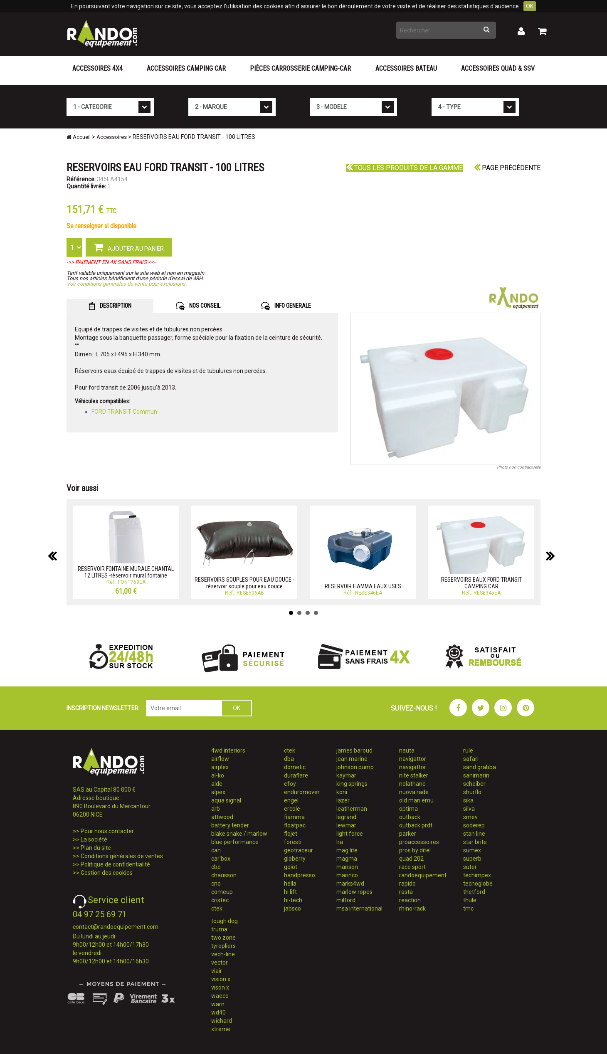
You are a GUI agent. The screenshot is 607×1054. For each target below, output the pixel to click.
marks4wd (350, 883)
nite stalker (413, 775)
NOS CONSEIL (198, 306)
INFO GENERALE (286, 306)
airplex (220, 767)
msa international (359, 908)
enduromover (302, 792)
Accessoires (111, 137)
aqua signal (226, 800)
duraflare (296, 775)
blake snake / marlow (239, 833)
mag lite (347, 850)
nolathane (412, 783)
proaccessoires (419, 842)
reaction (410, 900)
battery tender (230, 825)
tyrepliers (223, 946)
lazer (343, 800)
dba (289, 758)
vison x (220, 987)
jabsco (292, 908)
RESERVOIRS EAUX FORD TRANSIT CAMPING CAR (481, 582)
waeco (220, 995)
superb (472, 858)
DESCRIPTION (110, 306)
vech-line (223, 954)
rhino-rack (412, 908)
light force (349, 833)
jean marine (352, 758)
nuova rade (414, 792)
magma (346, 858)
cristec (220, 900)
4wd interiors (228, 750)
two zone (223, 937)
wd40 (218, 1012)
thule (469, 900)
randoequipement (423, 875)
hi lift (290, 892)
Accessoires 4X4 (97, 68)
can (216, 850)
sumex (472, 850)
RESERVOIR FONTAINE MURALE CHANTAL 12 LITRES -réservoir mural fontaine (126, 571)
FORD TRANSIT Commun (124, 411)
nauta (407, 750)
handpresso (299, 875)
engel (291, 800)
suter (470, 867)
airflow (220, 758)
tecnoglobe (478, 883)
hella (290, 883)
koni (341, 792)
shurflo (472, 792)
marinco (347, 875)
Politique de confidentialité (115, 864)
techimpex (477, 875)
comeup (222, 892)
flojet (290, 833)
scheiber (474, 783)
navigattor (412, 758)
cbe (216, 867)
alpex (218, 792)
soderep (474, 825)
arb (215, 808)
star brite (475, 842)
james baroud (354, 750)
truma (219, 929)
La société (94, 839)
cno (216, 883)
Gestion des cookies (107, 872)
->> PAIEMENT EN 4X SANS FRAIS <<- (111, 262)
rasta (406, 892)
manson (347, 867)
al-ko (217, 775)
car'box (220, 858)
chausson (224, 875)
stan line (474, 833)
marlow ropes (354, 892)
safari (471, 758)
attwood (222, 817)
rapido (407, 883)
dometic (295, 767)
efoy (290, 783)
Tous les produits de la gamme (404, 168)
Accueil (79, 137)
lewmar (346, 825)
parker (407, 833)
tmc (468, 908)
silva (469, 808)
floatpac (295, 825)
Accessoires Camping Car (186, 68)
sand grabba (479, 767)
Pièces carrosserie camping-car (300, 68)
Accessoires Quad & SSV (498, 68)
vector (219, 962)
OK (529, 6)
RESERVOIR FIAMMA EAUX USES (363, 586)
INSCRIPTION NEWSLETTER (102, 708)
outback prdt (415, 825)
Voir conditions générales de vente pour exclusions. (127, 284)
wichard (221, 1020)
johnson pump (355, 767)
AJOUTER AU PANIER (129, 247)
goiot (290, 867)
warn (218, 1004)
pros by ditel (415, 850)
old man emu (416, 800)
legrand (346, 817)
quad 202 (411, 858)
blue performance (235, 842)
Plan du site (96, 847)
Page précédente (507, 168)
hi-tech (293, 900)
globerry (295, 858)
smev (470, 817)
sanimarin (476, 775)
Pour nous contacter (107, 831)
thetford (474, 892)
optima (408, 808)
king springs (352, 783)
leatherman (351, 808)
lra (339, 842)
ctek (216, 908)
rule (468, 750)
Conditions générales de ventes (122, 856)
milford (345, 900)
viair (216, 971)
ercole (292, 808)
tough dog (224, 921)
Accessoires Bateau (406, 68)
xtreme (220, 1029)
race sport (412, 867)
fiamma (294, 817)
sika (468, 800)
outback (409, 817)
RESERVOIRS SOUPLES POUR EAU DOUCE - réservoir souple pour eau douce (244, 582)
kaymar (346, 775)
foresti (292, 842)
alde (216, 783)
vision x (220, 979)
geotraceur (298, 850)
